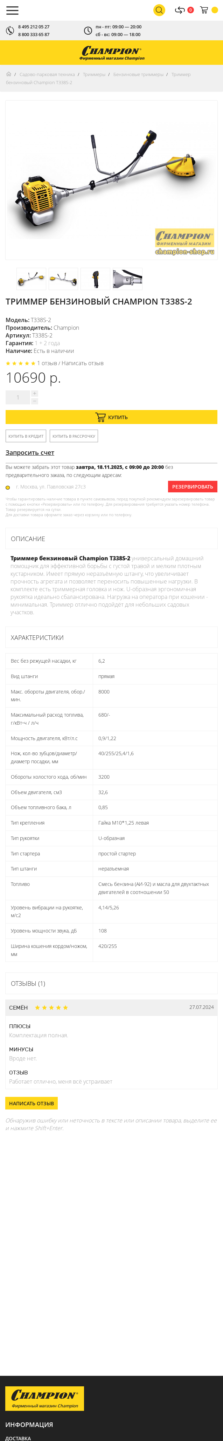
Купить (111, 417)
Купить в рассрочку (74, 436)
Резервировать (192, 486)
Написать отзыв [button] (31, 1103)
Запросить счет (30, 452)
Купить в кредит (25, 436)
